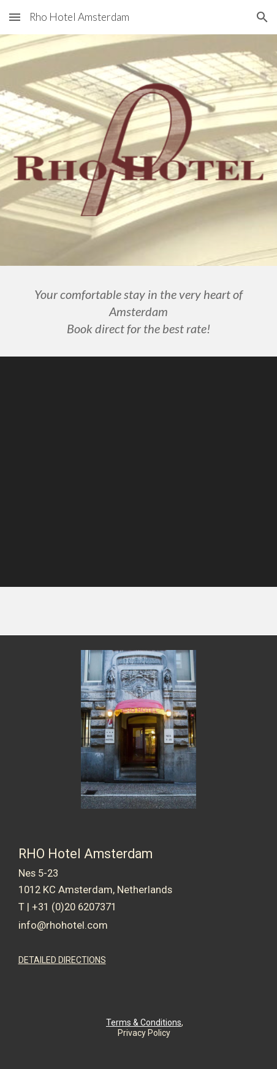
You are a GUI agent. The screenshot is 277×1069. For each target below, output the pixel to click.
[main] (138, 311)
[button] (14, 17)
